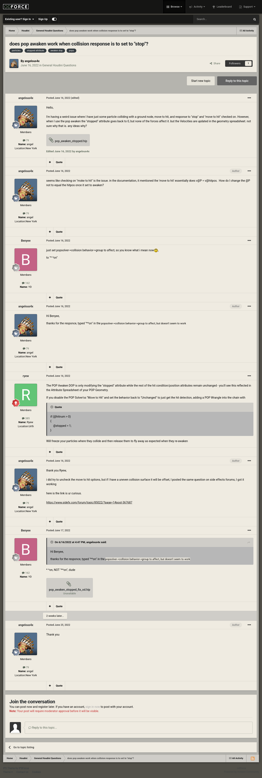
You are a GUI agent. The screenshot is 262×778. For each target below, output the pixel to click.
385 (26, 418)
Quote (59, 162)
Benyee (25, 240)
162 (26, 283)
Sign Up (42, 19)
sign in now (93, 706)
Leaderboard (224, 6)
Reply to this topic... (42, 727)
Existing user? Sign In (19, 19)
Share (215, 63)
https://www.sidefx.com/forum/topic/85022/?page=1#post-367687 (89, 502)
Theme (8, 772)
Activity (198, 6)
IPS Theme (9, 768)
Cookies (36, 772)
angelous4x (32, 61)
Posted (58, 98)
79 (26, 140)
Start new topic (200, 80)
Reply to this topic (237, 80)
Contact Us (22, 772)
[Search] (212, 19)
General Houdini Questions (59, 65)
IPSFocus (24, 768)
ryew (26, 376)
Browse (175, 6)
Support (248, 6)
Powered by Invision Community (241, 771)
